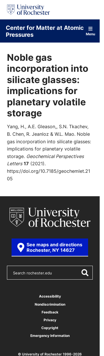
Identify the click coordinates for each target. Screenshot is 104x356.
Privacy (50, 320)
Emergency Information (50, 335)
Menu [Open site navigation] (90, 31)
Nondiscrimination (50, 304)
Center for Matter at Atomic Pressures (45, 31)
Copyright (49, 327)
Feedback (50, 312)
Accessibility (50, 296)
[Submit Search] (84, 272)
